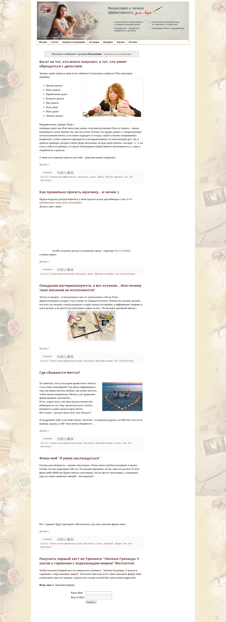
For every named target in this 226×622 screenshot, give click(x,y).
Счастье (118, 443)
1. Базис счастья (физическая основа (66, 361)
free (126, 177)
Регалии (133, 42)
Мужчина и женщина (104, 274)
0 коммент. (48, 172)
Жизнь (101, 177)
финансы (119, 177)
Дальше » (44, 164)
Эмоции (118, 543)
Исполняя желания (104, 361)
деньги (93, 177)
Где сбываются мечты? (59, 372)
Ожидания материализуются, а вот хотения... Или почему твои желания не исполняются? (90, 287)
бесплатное (83, 177)
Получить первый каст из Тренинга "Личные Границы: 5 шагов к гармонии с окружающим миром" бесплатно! (89, 560)
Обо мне (43, 42)
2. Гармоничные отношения (62, 274)
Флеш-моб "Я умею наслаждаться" (69, 458)
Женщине (108, 42)
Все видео (94, 42)
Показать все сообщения (117, 53)
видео (90, 274)
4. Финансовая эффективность (63, 177)
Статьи (54, 42)
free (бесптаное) (127, 274)
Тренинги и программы (73, 42)
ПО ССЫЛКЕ (122, 250)
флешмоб (108, 543)
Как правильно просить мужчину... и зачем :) (79, 192)
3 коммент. (48, 438)
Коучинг (121, 42)
